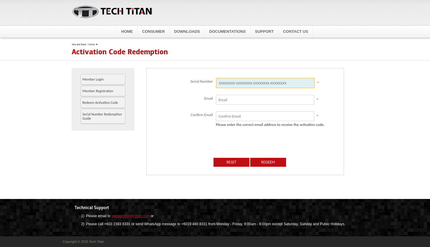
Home (127, 31)
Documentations (227, 31)
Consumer (153, 31)
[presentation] (259, 142)
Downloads (187, 31)
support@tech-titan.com (130, 216)
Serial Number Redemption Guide (102, 116)
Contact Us (295, 31)
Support (264, 31)
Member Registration (97, 91)
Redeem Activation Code (100, 103)
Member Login (93, 79)
